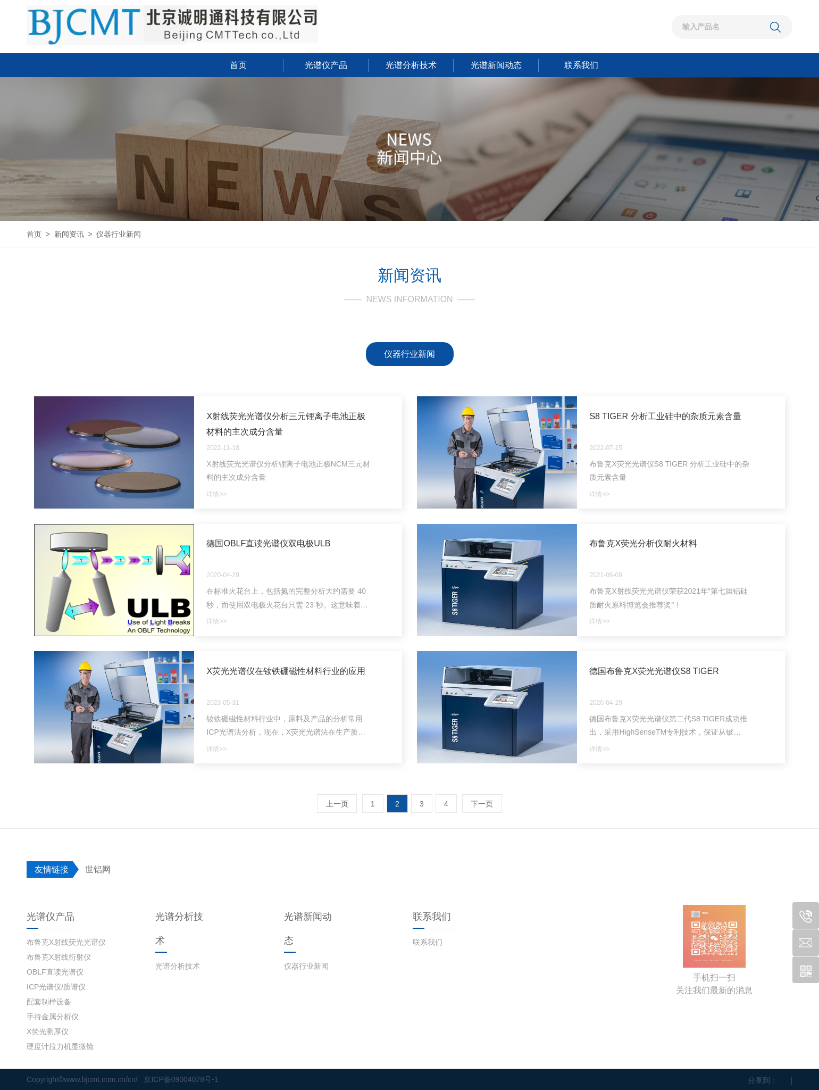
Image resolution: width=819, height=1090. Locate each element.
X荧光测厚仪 (48, 1031)
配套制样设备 (49, 1001)
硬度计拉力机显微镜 (60, 1046)
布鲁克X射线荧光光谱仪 (66, 942)
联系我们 (581, 65)
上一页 (337, 804)
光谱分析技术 (411, 65)
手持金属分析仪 (53, 1016)
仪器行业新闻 (409, 354)
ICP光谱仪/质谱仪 (56, 987)
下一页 (482, 804)
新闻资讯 (69, 234)
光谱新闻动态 (496, 65)
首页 (238, 65)
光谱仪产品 (326, 65)
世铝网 (98, 869)
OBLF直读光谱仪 (55, 972)
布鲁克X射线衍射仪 (59, 957)
